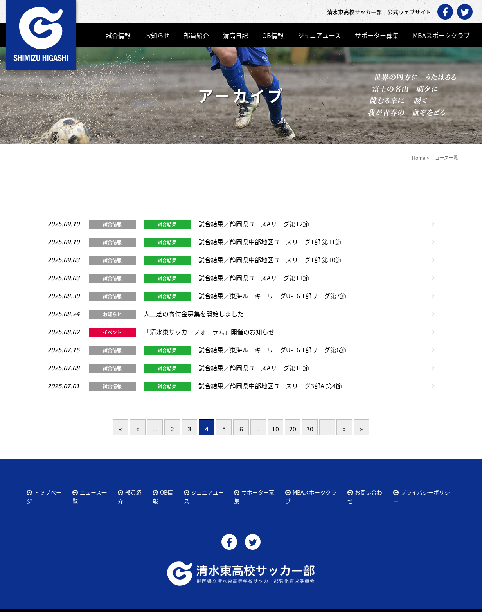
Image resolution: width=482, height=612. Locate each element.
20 (292, 428)
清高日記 (235, 35)
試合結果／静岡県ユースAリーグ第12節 (253, 223)
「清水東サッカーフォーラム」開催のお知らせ (209, 331)
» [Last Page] (361, 428)
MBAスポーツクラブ (441, 35)
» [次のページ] (344, 428)
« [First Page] (120, 428)
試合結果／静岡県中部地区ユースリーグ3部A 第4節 (270, 385)
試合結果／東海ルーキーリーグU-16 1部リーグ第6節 (272, 349)
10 (275, 428)
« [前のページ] (137, 428)
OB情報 (273, 35)
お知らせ (157, 35)
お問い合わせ (368, 491)
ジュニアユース (319, 35)
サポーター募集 (377, 35)
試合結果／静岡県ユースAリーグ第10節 (253, 367)
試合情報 (118, 35)
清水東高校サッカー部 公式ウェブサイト (248, 605)
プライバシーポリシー (423, 491)
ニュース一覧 (92, 491)
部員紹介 (196, 35)
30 (309, 428)
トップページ (47, 491)
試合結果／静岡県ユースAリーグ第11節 (253, 277)
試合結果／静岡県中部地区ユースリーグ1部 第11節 (270, 241)
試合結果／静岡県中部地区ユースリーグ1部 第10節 (270, 259)
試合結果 (167, 224)
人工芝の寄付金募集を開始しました (194, 313)
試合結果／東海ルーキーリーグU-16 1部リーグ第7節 (272, 295)
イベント (112, 332)
